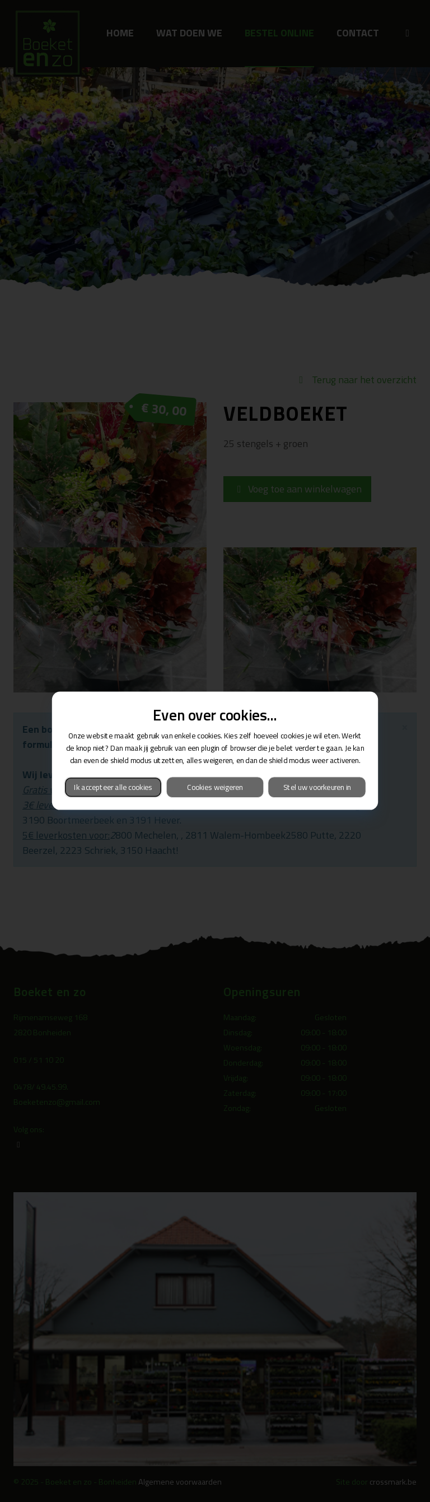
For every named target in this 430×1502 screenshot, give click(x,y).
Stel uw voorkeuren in (317, 787)
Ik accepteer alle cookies (113, 787)
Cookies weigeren (214, 787)
